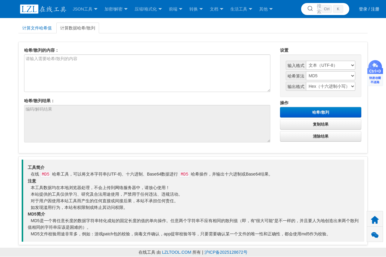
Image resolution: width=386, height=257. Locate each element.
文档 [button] (216, 9)
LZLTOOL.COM (176, 252)
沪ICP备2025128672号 (225, 252)
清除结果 (320, 136)
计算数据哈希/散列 (77, 28)
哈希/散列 (320, 112)
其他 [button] (266, 9)
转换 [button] (196, 9)
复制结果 (320, 124)
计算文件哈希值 (37, 28)
